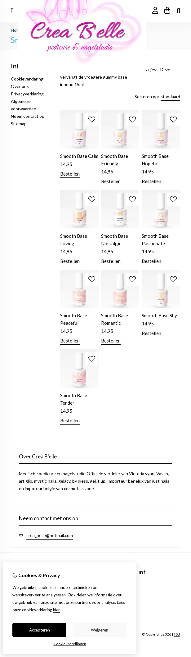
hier (56, 609)
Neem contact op (27, 116)
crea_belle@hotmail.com (49, 535)
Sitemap (19, 123)
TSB (177, 634)
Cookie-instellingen (70, 643)
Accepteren (39, 629)
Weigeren (99, 629)
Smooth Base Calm (79, 156)
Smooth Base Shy (159, 315)
